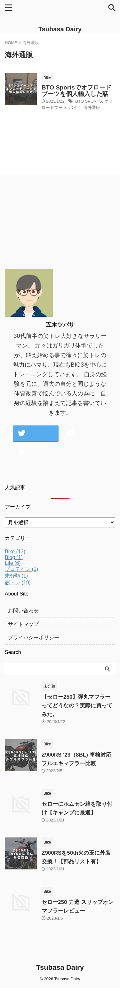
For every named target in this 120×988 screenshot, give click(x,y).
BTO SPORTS (88, 101)
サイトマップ (23, 624)
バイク (75, 107)
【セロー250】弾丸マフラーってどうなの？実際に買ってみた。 (77, 705)
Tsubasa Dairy (60, 29)
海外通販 (92, 107)
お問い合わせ (23, 610)
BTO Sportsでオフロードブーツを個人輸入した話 (76, 90)
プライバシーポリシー (33, 637)
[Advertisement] (53, 224)
